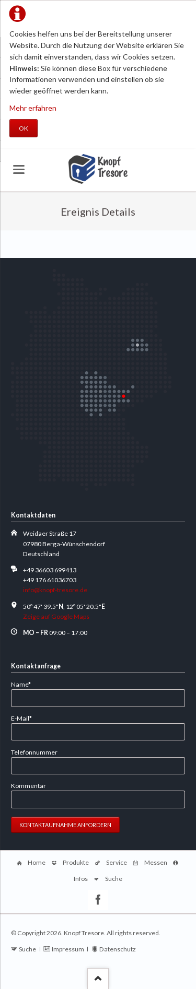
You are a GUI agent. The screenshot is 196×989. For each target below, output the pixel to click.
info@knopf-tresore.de (55, 590)
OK (23, 128)
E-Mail (25, 717)
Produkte (76, 862)
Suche (113, 878)
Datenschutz (117, 949)
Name (25, 683)
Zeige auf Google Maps (56, 616)
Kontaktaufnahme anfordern (65, 824)
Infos (81, 878)
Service (116, 862)
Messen (155, 862)
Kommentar (28, 786)
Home (36, 862)
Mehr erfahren (32, 107)
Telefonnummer (34, 752)
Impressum (68, 949)
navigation (18, 169)
